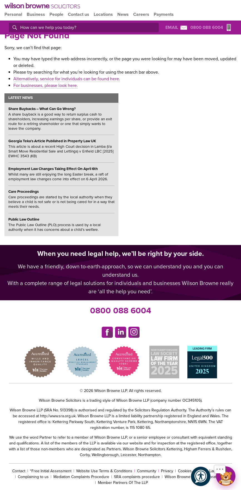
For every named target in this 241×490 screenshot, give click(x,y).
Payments (164, 14)
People (56, 14)
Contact (18, 471)
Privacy (167, 471)
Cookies (185, 471)
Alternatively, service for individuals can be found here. (66, 79)
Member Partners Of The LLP (123, 482)
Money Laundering (213, 471)
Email (176, 27)
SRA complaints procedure (137, 476)
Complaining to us (33, 476)
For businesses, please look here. (45, 85)
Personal (13, 14)
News (123, 14)
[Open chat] (225, 476)
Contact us (78, 14)
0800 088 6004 (120, 311)
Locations (103, 14)
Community (146, 471)
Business (36, 14)
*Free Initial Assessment (50, 471)
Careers (141, 14)
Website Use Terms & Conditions (104, 471)
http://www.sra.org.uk (58, 416)
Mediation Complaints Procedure (81, 476)
